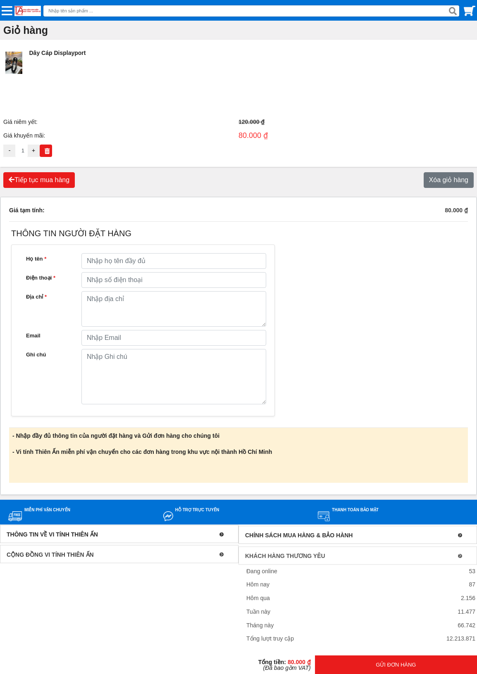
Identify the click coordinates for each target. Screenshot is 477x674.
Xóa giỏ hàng (448, 179)
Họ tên (36, 259)
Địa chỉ (36, 297)
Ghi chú (36, 354)
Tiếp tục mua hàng (39, 179)
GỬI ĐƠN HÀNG (396, 665)
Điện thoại (40, 278)
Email (33, 335)
